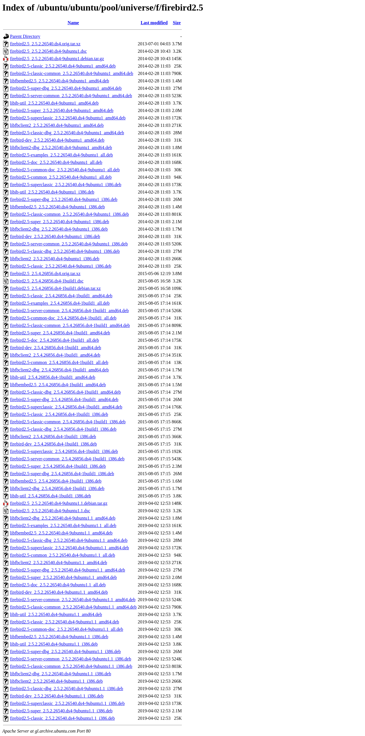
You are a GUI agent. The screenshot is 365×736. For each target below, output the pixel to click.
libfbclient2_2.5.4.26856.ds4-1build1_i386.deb (53, 436)
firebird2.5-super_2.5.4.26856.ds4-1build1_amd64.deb (60, 332)
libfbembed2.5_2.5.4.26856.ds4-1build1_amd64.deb (58, 384)
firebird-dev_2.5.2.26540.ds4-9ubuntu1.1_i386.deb (57, 696)
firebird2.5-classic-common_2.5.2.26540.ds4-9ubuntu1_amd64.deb (71, 73)
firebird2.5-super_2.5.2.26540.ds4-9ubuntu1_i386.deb (59, 221)
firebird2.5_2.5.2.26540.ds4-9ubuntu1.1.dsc (50, 510)
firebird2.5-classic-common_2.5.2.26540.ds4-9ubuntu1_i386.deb (69, 214)
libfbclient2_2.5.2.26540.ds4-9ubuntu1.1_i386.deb (56, 681)
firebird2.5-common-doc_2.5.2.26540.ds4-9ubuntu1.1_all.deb (66, 629)
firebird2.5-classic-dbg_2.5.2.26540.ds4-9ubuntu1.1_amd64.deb (68, 540)
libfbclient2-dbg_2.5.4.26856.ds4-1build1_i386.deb (57, 488)
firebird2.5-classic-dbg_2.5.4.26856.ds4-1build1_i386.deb (63, 429)
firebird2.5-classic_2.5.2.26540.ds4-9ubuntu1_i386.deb (60, 266)
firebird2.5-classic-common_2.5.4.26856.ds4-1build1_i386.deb (67, 421)
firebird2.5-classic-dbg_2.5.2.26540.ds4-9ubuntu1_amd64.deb (67, 132)
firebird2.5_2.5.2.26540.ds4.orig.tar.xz (45, 43)
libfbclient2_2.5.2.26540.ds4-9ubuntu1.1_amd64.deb (58, 562)
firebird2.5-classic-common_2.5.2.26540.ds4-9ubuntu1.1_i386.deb (71, 666)
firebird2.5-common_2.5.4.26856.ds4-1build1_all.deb (59, 362)
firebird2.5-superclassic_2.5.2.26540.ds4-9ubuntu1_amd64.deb (67, 117)
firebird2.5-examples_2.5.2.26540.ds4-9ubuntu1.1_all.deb (63, 525)
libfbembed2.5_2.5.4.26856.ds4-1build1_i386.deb (56, 481)
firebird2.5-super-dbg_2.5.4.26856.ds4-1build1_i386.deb (62, 473)
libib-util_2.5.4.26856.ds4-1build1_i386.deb (50, 495)
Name (73, 22)
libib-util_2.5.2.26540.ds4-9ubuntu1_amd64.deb (54, 103)
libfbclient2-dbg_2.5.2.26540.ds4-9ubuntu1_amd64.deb (61, 147)
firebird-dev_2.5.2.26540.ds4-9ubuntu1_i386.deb (55, 236)
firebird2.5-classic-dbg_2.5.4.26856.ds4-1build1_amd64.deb (65, 392)
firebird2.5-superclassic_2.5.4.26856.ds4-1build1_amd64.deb (66, 406)
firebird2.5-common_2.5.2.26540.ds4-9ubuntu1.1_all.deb (62, 555)
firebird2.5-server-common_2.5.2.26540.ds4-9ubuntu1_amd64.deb (71, 95)
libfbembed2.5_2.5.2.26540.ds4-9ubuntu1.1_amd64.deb (61, 532)
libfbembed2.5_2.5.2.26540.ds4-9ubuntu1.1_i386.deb (59, 636)
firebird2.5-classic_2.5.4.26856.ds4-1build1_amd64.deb (61, 295)
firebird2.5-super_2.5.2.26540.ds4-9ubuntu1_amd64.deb (61, 110)
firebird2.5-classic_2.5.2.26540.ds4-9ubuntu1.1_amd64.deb (64, 621)
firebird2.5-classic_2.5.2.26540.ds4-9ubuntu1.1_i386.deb (62, 718)
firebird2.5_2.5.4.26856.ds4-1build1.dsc (47, 280)
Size (177, 22)
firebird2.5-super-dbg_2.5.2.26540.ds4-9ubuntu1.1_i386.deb (65, 651)
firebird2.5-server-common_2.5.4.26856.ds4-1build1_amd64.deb (69, 310)
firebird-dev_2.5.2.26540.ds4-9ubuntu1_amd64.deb (57, 140)
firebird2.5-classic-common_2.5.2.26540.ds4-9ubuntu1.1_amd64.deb (73, 607)
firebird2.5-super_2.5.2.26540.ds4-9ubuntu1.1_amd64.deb (63, 577)
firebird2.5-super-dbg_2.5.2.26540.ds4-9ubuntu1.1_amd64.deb (67, 570)
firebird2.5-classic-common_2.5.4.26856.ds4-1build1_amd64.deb (70, 325)
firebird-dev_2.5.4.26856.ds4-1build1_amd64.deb (55, 347)
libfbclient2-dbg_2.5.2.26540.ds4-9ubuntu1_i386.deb (59, 229)
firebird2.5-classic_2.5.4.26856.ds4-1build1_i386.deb (59, 414)
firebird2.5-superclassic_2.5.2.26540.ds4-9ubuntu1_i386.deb (65, 184)
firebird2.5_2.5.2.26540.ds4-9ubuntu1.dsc (48, 51)
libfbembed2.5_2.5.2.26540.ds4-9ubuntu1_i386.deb (57, 206)
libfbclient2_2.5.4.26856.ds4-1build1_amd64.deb (55, 355)
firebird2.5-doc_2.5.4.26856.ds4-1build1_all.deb (54, 340)
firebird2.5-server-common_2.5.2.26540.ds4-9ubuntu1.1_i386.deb (70, 658)
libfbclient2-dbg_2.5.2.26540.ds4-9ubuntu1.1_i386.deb (60, 673)
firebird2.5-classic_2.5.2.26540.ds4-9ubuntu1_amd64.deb (63, 66)
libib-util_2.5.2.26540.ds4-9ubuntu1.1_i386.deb (54, 644)
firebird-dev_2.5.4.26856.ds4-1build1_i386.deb (53, 444)
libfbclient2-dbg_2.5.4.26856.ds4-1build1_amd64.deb (59, 369)
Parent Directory (25, 36)
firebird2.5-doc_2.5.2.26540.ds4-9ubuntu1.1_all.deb (58, 584)
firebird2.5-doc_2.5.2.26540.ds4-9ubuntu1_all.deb (56, 162)
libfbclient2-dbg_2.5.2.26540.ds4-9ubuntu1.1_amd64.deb (62, 518)
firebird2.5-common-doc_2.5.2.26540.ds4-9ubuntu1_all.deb (65, 169)
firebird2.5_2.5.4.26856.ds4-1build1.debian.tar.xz (55, 288)
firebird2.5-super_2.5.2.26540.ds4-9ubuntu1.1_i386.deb (61, 710)
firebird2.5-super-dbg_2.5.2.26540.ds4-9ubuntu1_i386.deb (63, 199)
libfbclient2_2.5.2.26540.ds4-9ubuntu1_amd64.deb (57, 125)
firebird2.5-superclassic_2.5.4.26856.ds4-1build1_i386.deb (64, 451)
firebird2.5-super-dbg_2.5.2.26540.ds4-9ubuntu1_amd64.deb (66, 88)
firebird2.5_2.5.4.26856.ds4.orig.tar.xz (45, 273)
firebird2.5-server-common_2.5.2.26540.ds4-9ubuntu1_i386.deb (69, 243)
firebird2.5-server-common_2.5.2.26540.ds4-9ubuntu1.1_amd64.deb (72, 599)
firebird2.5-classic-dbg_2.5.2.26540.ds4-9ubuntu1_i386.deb (65, 251)
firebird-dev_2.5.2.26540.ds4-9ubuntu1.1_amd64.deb (59, 592)
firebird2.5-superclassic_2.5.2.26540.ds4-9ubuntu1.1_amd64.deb (69, 547)
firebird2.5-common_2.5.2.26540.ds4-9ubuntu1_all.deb (60, 177)
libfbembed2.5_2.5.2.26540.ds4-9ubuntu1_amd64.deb (59, 80)
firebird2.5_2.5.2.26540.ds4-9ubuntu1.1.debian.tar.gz (59, 503)
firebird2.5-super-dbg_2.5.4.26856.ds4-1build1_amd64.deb (64, 399)
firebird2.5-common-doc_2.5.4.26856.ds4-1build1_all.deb (63, 318)
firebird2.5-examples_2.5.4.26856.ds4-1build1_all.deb (60, 303)
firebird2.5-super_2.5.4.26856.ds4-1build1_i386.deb (58, 466)
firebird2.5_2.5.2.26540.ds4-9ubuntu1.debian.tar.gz (57, 58)
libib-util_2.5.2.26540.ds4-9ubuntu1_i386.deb (52, 192)
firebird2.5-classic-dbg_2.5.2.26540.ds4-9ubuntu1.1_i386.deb (66, 688)
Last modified (154, 22)
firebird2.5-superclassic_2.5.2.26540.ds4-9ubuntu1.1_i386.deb (67, 703)
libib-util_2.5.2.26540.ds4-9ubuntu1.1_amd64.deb (56, 614)
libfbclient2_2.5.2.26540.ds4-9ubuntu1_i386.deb (54, 258)
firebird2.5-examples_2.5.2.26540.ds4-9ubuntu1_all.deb (61, 155)
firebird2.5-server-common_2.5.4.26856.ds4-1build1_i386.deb (67, 458)
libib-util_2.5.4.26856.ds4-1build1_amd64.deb (52, 377)
